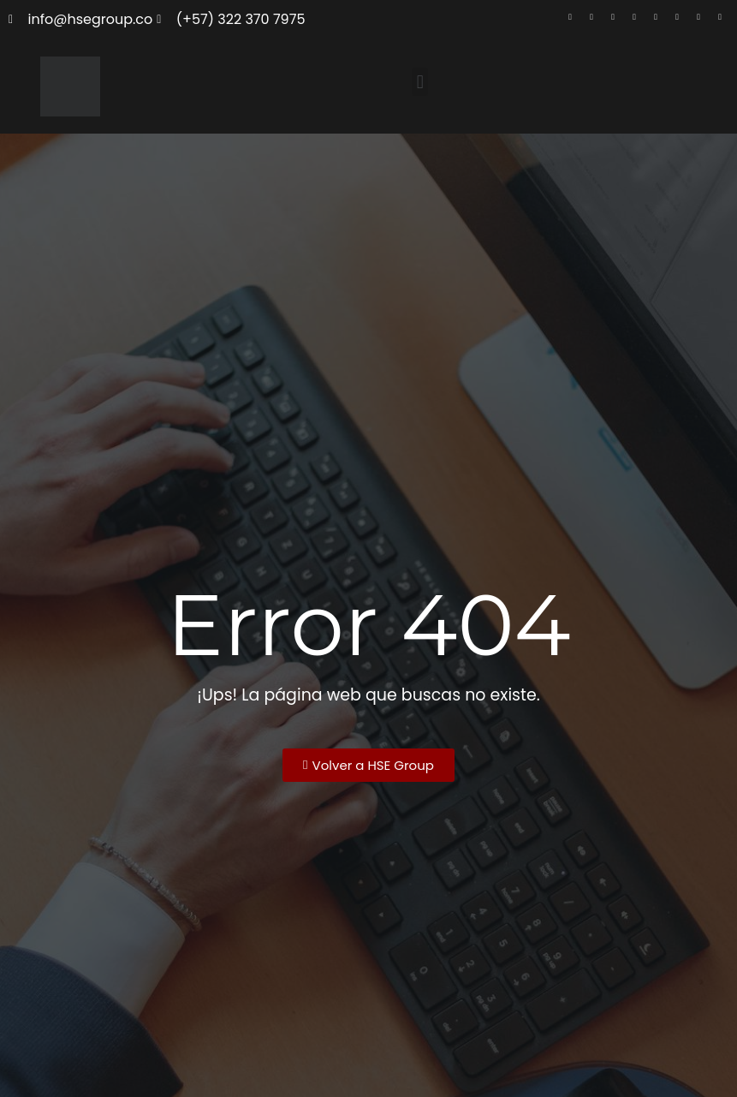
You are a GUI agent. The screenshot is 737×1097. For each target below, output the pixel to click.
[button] (420, 82)
